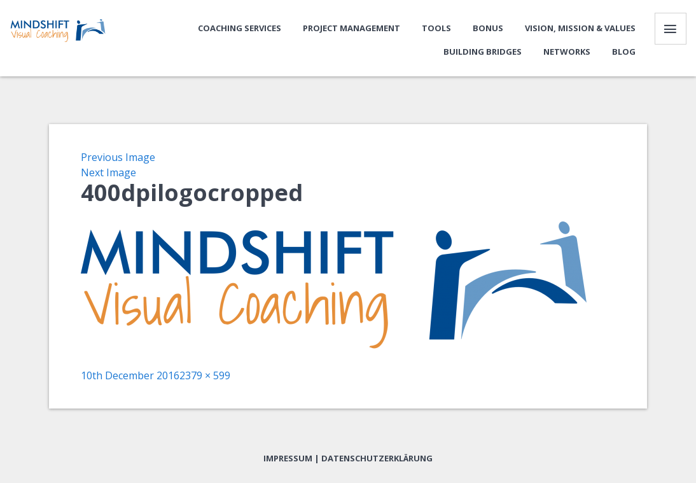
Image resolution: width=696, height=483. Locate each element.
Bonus (488, 28)
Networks (566, 51)
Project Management (351, 28)
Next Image (108, 172)
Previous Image (118, 157)
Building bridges (482, 51)
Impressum (287, 458)
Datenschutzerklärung (377, 458)
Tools (436, 28)
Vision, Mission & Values (580, 28)
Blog (624, 51)
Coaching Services (239, 28)
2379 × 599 (204, 375)
